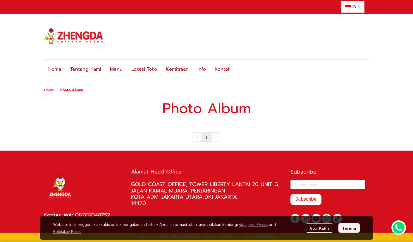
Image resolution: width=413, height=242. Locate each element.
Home (49, 90)
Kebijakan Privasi (253, 224)
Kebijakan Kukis (67, 231)
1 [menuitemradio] (206, 136)
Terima (349, 228)
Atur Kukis (319, 228)
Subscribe (305, 199)
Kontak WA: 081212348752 (77, 215)
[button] (352, 7)
